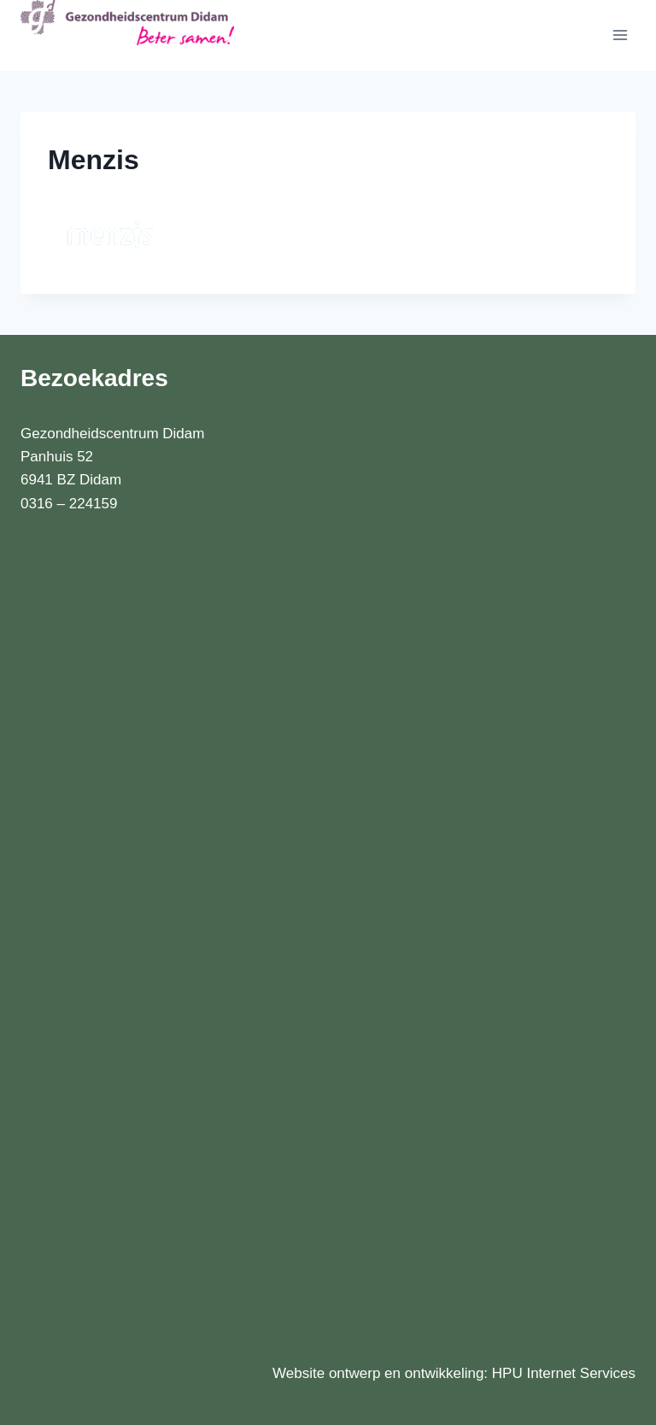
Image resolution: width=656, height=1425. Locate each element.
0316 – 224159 (68, 504)
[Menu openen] (620, 35)
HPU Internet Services (564, 1373)
